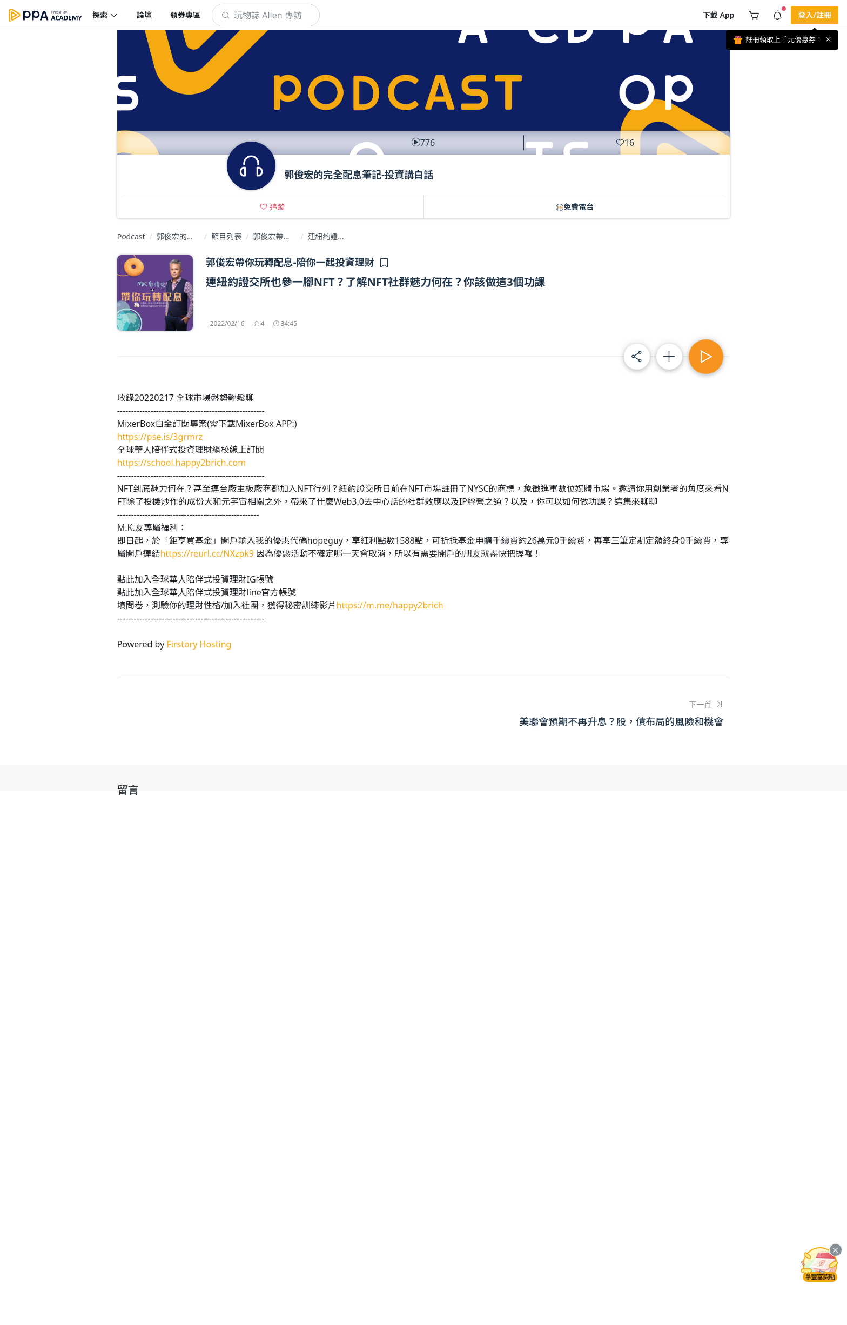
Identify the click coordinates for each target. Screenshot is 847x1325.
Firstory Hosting (198, 644)
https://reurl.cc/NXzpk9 (207, 553)
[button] (105, 15)
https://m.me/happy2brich (390, 605)
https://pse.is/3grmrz (160, 437)
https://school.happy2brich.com (181, 463)
